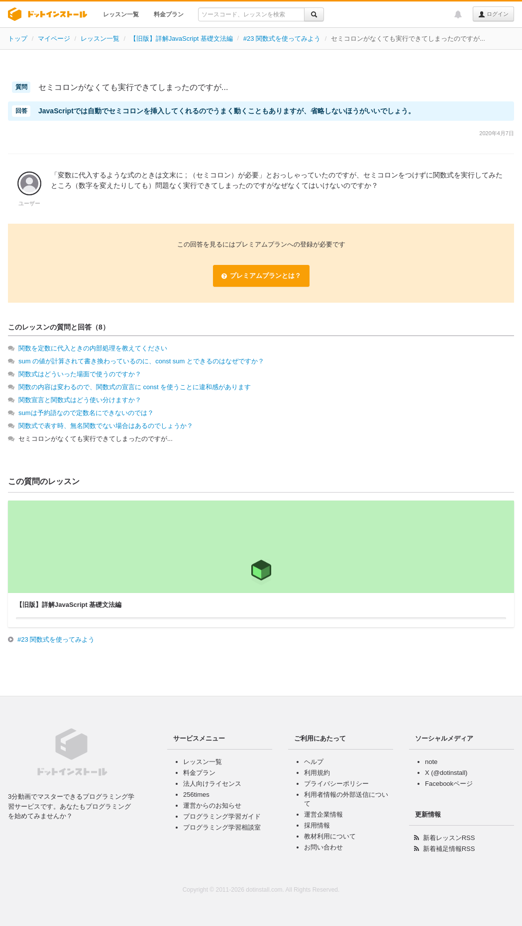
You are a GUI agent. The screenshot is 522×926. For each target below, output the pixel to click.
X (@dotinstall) (446, 772)
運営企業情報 (323, 814)
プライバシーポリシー (336, 783)
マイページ (54, 38)
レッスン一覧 (121, 14)
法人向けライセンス (212, 783)
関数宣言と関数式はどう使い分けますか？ (79, 400)
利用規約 (317, 772)
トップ (17, 38)
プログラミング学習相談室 (222, 827)
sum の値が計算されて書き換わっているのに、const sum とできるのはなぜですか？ (141, 361)
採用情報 (317, 825)
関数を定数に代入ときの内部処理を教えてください (92, 348)
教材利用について (330, 836)
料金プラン (169, 14)
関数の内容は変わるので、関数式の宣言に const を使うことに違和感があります (134, 387)
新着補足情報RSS (449, 848)
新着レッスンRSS (449, 838)
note (431, 761)
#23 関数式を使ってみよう (281, 38)
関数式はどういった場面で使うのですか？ (79, 374)
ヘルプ (313, 761)
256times (196, 794)
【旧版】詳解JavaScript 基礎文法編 (181, 38)
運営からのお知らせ (212, 805)
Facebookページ (449, 783)
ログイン (493, 14)
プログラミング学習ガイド (222, 816)
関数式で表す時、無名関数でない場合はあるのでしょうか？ (105, 425)
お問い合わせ (323, 847)
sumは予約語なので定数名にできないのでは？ (86, 413)
